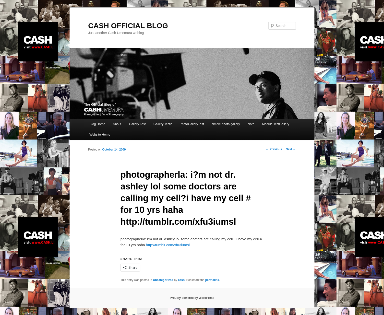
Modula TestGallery (275, 124)
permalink (212, 280)
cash (181, 280)
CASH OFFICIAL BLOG (128, 26)
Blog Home (97, 124)
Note (251, 124)
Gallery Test (137, 124)
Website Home (99, 134)
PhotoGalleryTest (192, 124)
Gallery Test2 (162, 124)
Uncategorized (163, 280)
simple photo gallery (226, 124)
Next (291, 149)
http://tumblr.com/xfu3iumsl (168, 245)
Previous (274, 149)
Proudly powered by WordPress (192, 298)
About (117, 124)
